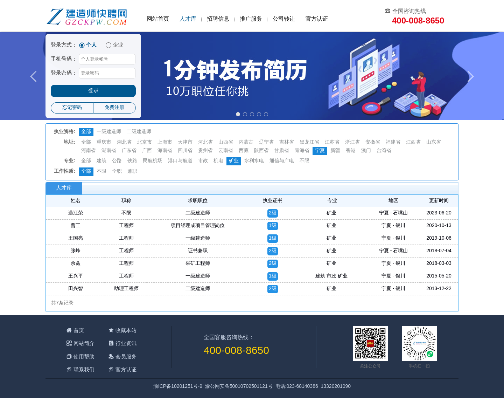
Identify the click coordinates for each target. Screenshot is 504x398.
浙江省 (352, 142)
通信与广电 (282, 161)
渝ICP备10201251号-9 (177, 386)
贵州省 (205, 150)
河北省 (205, 142)
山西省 (225, 142)
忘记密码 (72, 107)
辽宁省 (266, 142)
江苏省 (332, 142)
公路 (117, 161)
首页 (79, 330)
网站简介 (84, 343)
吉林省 (286, 142)
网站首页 (158, 19)
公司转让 (284, 19)
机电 (218, 161)
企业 (118, 45)
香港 (351, 150)
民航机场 (152, 161)
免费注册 (114, 107)
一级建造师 (109, 132)
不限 (304, 161)
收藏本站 (125, 330)
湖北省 (124, 142)
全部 (86, 132)
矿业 (234, 161)
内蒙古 (246, 142)
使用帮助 (84, 356)
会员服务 (125, 356)
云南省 (225, 150)
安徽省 (372, 142)
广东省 (129, 150)
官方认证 (317, 19)
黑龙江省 (309, 142)
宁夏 (320, 150)
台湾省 (384, 150)
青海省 (302, 150)
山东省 (433, 142)
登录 (93, 91)
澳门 (366, 150)
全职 (117, 171)
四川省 (185, 150)
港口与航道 (180, 161)
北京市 (144, 142)
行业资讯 (125, 343)
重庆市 (104, 142)
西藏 (243, 150)
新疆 (335, 150)
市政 (203, 161)
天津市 (185, 142)
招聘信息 (218, 19)
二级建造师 (139, 132)
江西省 (413, 142)
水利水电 (254, 161)
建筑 (101, 161)
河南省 (88, 150)
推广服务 (251, 19)
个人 (91, 45)
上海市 (165, 142)
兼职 (132, 171)
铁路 (132, 161)
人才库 (188, 19)
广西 (147, 150)
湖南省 (109, 150)
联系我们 (84, 369)
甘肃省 (281, 150)
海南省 (165, 150)
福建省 (393, 142)
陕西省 (261, 150)
